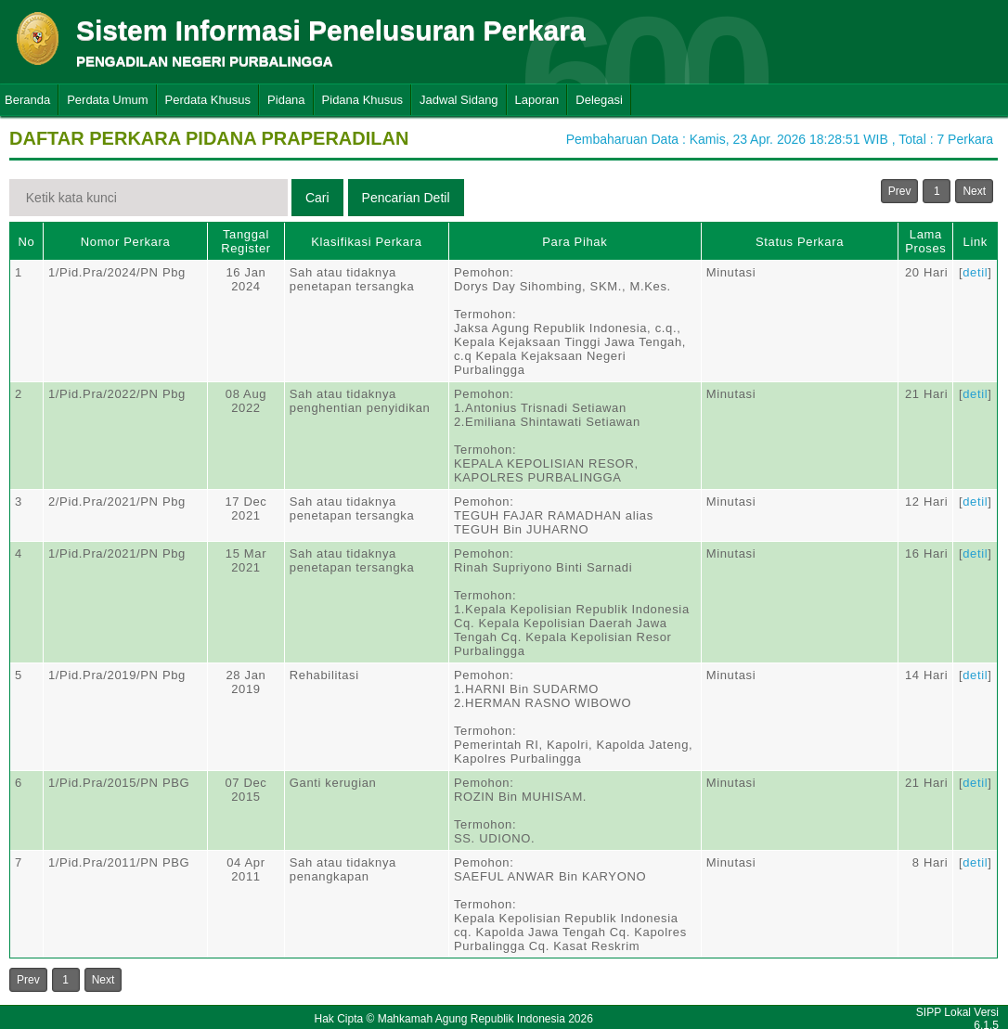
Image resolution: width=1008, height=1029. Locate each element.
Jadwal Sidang (459, 100)
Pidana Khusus (362, 100)
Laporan (537, 100)
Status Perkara (800, 242)
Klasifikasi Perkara (366, 242)
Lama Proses (925, 241)
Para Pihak (574, 242)
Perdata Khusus (208, 100)
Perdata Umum (107, 100)
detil (975, 272)
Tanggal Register (246, 241)
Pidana (285, 100)
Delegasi (599, 100)
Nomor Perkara (126, 242)
